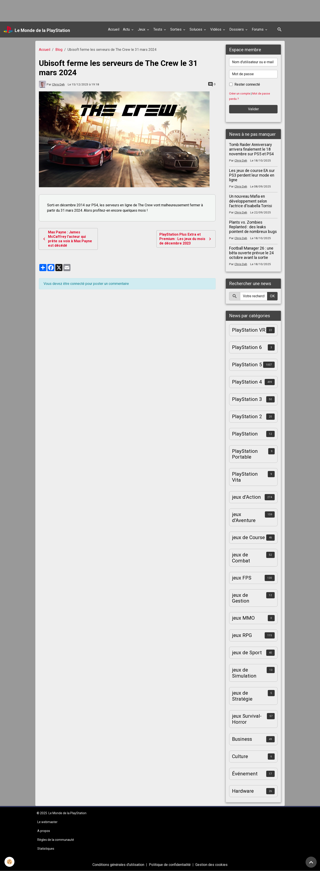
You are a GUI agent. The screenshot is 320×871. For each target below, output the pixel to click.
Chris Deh (58, 84)
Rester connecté (247, 84)
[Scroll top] (311, 862)
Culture (240, 756)
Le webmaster (47, 822)
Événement (245, 773)
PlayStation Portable (245, 454)
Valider (253, 109)
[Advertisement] (81, 10)
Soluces (196, 29)
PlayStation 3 (247, 399)
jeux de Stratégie (242, 696)
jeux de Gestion (240, 598)
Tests (158, 29)
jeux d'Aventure (244, 517)
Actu (127, 29)
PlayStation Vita (245, 477)
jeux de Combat (241, 558)
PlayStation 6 (247, 347)
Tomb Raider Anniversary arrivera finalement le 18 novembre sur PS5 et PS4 (251, 149)
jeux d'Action (246, 497)
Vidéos (216, 29)
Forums (258, 29)
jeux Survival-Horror (247, 719)
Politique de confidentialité (170, 865)
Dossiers (237, 29)
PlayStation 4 (247, 382)
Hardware (243, 791)
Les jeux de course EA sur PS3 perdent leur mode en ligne (252, 175)
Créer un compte (239, 93)
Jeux (142, 29)
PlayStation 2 (247, 416)
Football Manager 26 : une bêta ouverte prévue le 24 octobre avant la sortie (251, 253)
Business (242, 739)
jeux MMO (243, 618)
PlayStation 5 (247, 364)
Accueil (113, 29)
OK (272, 296)
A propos (43, 831)
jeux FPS (241, 578)
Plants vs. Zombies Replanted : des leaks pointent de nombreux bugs (253, 227)
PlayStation (245, 434)
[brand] (37, 29)
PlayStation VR (248, 330)
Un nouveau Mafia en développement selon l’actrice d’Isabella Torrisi (250, 201)
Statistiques (45, 848)
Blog (58, 49)
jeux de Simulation (244, 673)
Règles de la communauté (55, 839)
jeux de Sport (247, 652)
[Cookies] (9, 862)
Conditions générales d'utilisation (118, 865)
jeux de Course (248, 537)
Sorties (176, 29)
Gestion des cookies (211, 865)
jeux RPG (242, 635)
